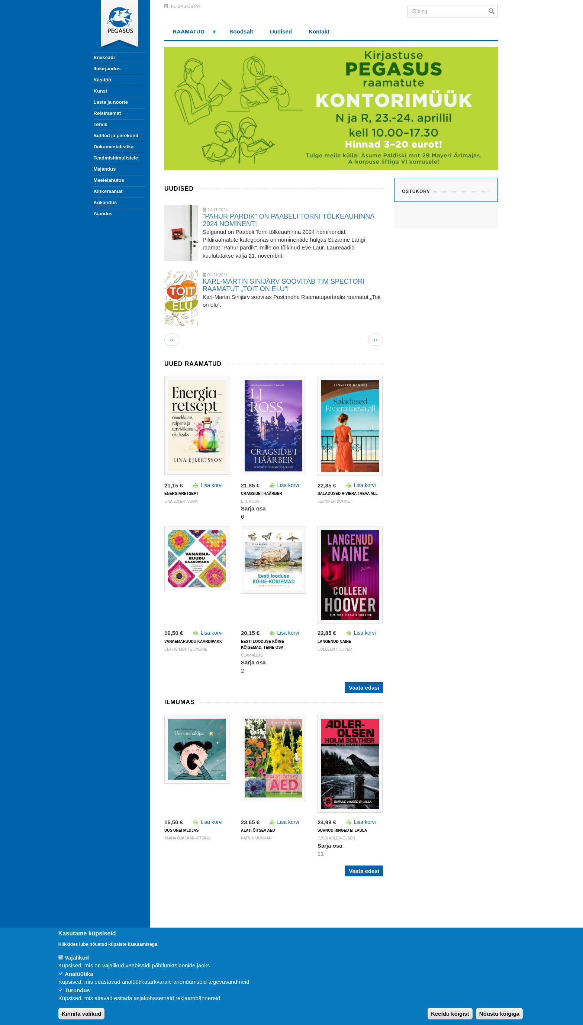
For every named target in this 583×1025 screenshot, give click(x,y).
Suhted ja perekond (116, 135)
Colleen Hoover (335, 649)
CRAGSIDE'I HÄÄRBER (261, 493)
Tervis (100, 124)
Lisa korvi (211, 485)
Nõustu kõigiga (499, 1014)
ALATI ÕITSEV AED (258, 830)
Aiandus (103, 213)
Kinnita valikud (82, 1014)
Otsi (493, 11)
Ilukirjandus (107, 68)
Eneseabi (104, 57)
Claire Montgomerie (185, 649)
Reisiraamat (107, 113)
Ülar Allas (252, 655)
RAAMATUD (190, 34)
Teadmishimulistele (116, 158)
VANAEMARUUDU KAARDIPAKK (193, 641)
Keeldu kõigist (450, 1014)
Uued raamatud (193, 364)
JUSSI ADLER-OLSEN (336, 838)
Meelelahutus (109, 180)
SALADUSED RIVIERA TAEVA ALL (348, 493)
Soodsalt (241, 31)
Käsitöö (103, 80)
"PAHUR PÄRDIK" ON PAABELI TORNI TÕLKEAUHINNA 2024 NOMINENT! (288, 220)
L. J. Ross (250, 501)
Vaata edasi (364, 687)
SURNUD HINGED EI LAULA (342, 830)
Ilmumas (179, 702)
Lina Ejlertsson (181, 501)
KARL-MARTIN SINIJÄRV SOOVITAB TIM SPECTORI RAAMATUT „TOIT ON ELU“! (283, 285)
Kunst (100, 91)
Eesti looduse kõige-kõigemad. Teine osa (263, 644)
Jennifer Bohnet (335, 501)
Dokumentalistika (114, 146)
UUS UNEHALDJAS (181, 830)
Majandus (105, 169)
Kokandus (105, 202)
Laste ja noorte (111, 102)
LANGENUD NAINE (334, 641)
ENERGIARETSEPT (181, 493)
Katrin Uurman (256, 838)
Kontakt (319, 31)
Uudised (281, 31)
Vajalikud (77, 957)
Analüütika (79, 974)
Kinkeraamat (108, 191)
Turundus (77, 990)
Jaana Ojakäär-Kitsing (187, 838)
